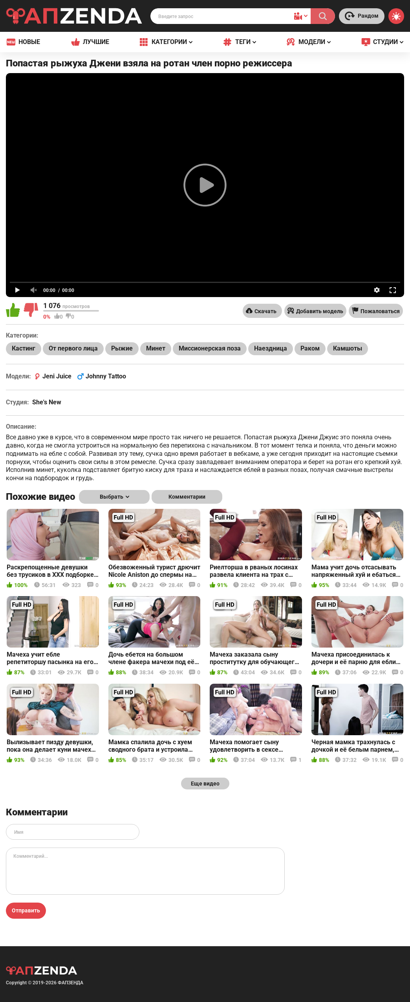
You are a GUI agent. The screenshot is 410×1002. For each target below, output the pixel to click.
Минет (155, 348)
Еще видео (205, 783)
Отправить (26, 910)
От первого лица (73, 348)
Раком (310, 348)
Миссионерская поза (210, 348)
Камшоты (347, 348)
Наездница (270, 348)
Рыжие (122, 348)
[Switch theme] (396, 16)
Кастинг (23, 348)
